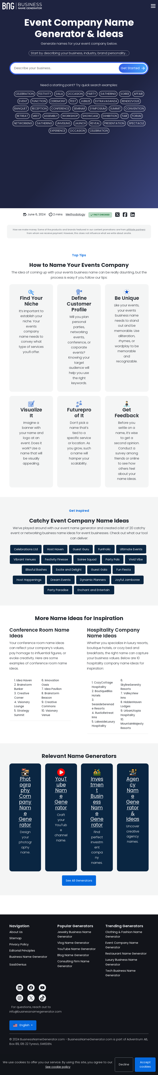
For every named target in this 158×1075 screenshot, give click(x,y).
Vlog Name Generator (73, 943)
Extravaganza (106, 101)
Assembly (51, 116)
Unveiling (63, 123)
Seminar (79, 108)
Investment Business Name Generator (97, 802)
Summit (115, 108)
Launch (80, 123)
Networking (23, 123)
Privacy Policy (19, 944)
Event (23, 101)
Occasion (75, 94)
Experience (57, 131)
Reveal (95, 123)
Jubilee (85, 101)
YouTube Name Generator (61, 793)
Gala (59, 94)
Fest (73, 101)
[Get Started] (133, 68)
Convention (134, 108)
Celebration (24, 94)
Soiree (124, 94)
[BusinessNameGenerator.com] (22, 6)
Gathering (108, 94)
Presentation (114, 123)
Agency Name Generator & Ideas (132, 799)
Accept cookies (145, 1064)
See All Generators (79, 881)
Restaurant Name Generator (126, 954)
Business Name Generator (28, 957)
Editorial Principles (22, 951)
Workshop (70, 116)
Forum (136, 116)
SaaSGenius (17, 965)
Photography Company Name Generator (25, 802)
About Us (16, 932)
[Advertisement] (79, 173)
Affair (138, 94)
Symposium (98, 108)
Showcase (90, 116)
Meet (36, 116)
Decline (124, 1064)
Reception (39, 108)
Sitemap (15, 938)
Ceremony (58, 101)
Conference (60, 108)
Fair (124, 116)
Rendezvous (130, 101)
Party (91, 94)
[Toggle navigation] (153, 6)
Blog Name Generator (73, 955)
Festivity (44, 94)
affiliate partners (135, 229)
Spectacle (136, 123)
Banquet (20, 108)
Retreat (22, 116)
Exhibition (110, 116)
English (21, 1025)
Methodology (75, 214)
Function (39, 101)
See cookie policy (57, 1067)
